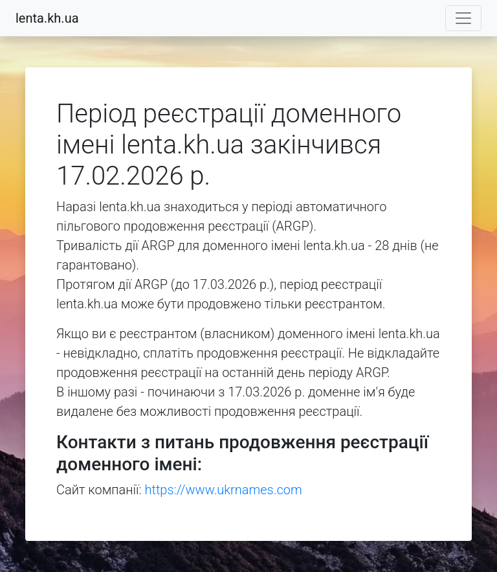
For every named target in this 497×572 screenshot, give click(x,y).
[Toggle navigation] (463, 18)
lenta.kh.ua (47, 18)
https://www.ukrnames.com (223, 490)
